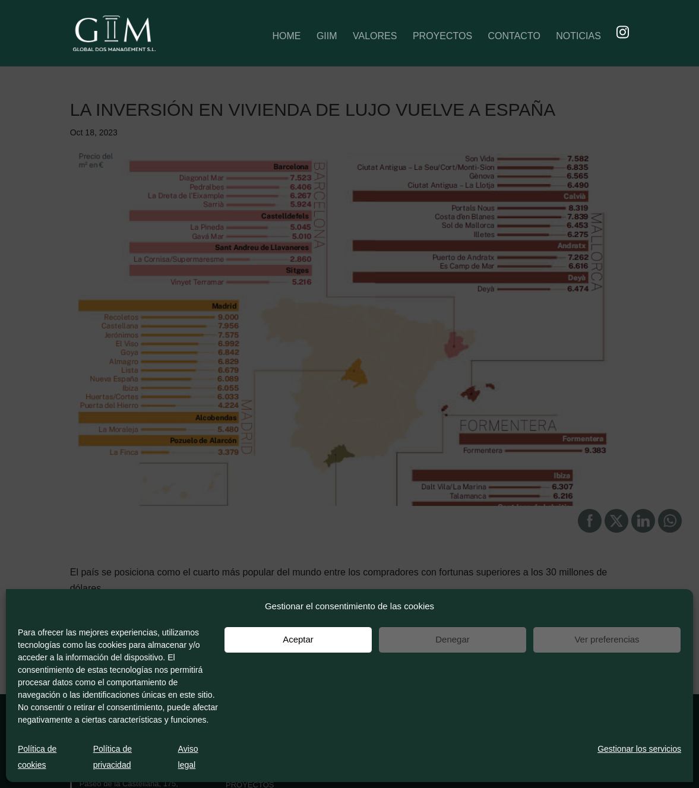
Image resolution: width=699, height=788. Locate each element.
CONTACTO (514, 37)
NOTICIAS (578, 37)
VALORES (375, 37)
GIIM (327, 37)
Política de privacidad (112, 757)
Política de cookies (37, 757)
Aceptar (298, 639)
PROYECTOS (442, 37)
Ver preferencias (606, 639)
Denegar (452, 639)
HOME (286, 37)
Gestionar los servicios (639, 749)
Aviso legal (188, 757)
